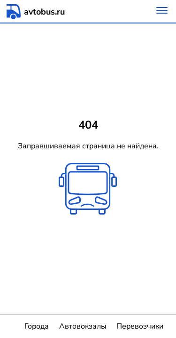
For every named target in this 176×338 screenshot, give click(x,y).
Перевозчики (139, 326)
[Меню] (161, 11)
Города (36, 326)
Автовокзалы (83, 326)
